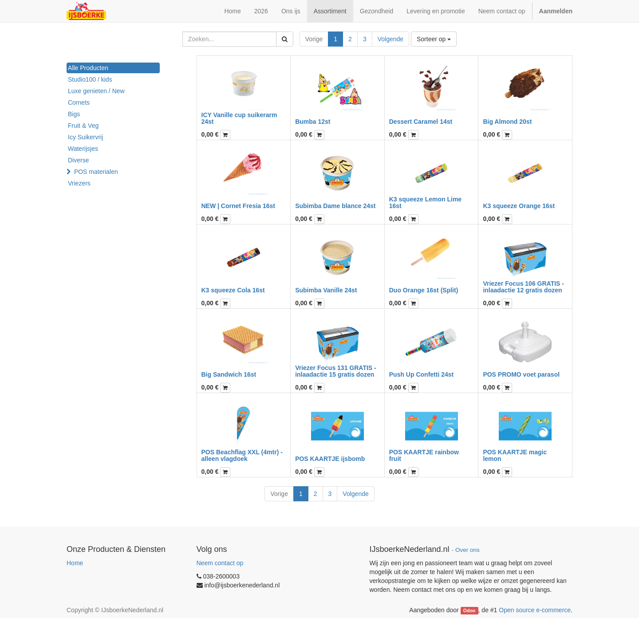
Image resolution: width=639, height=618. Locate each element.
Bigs (74, 114)
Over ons (467, 550)
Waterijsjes (83, 148)
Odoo (469, 610)
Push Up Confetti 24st (421, 374)
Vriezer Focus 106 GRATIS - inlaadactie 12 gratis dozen (523, 287)
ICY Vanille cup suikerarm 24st (239, 118)
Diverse (78, 160)
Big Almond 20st (507, 121)
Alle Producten (88, 67)
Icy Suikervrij (85, 137)
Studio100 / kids (90, 79)
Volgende (390, 39)
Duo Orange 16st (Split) (423, 290)
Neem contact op (220, 563)
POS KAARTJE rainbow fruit (424, 455)
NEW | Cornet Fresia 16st (238, 205)
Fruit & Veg (83, 125)
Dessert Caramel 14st (420, 121)
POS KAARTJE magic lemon (515, 455)
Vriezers (79, 183)
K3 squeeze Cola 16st (233, 290)
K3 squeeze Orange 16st (519, 205)
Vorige (314, 39)
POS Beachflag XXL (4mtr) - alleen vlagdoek (242, 455)
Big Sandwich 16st (228, 374)
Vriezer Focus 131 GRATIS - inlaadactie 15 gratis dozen (335, 371)
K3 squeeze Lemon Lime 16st (425, 202)
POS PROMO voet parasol (521, 374)
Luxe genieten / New (96, 90)
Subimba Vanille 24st (326, 290)
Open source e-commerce (535, 610)
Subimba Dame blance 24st (335, 205)
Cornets (79, 102)
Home (75, 563)
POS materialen (96, 171)
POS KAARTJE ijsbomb (330, 458)
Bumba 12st (312, 121)
